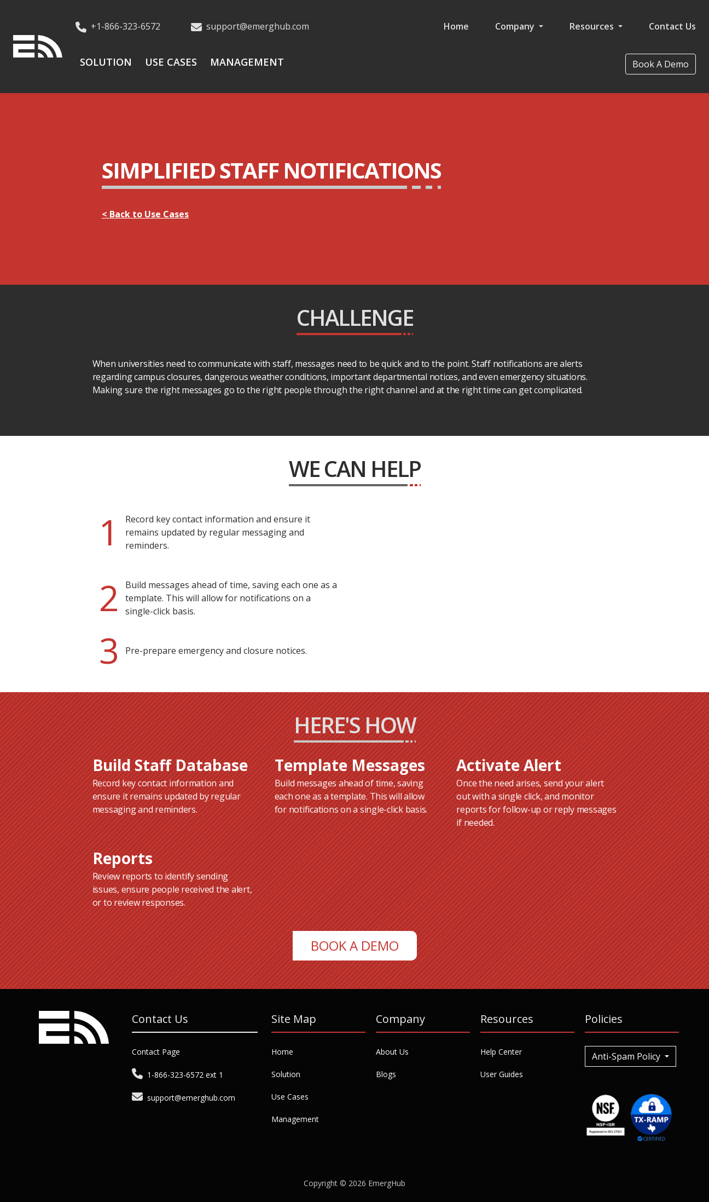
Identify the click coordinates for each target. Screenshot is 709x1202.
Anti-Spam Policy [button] (627, 1056)
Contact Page (156, 1051)
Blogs (386, 1074)
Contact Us (672, 26)
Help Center (501, 1051)
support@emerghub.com (257, 26)
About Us (392, 1051)
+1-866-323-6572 (125, 26)
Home (282, 1051)
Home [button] (456, 26)
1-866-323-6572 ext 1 (185, 1074)
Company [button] (516, 26)
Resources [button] (592, 26)
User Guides (501, 1074)
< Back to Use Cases (145, 214)
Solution (106, 61)
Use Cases (171, 61)
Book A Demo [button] (660, 64)
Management (247, 61)
